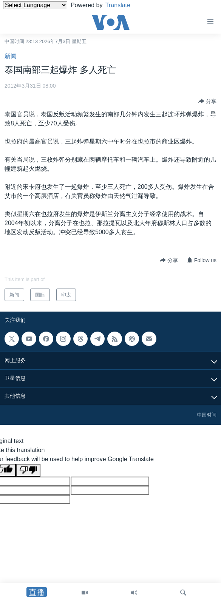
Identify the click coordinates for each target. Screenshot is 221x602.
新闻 (11, 56)
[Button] (207, 101)
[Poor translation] (28, 470)
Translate (123, 5)
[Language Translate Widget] (35, 5)
